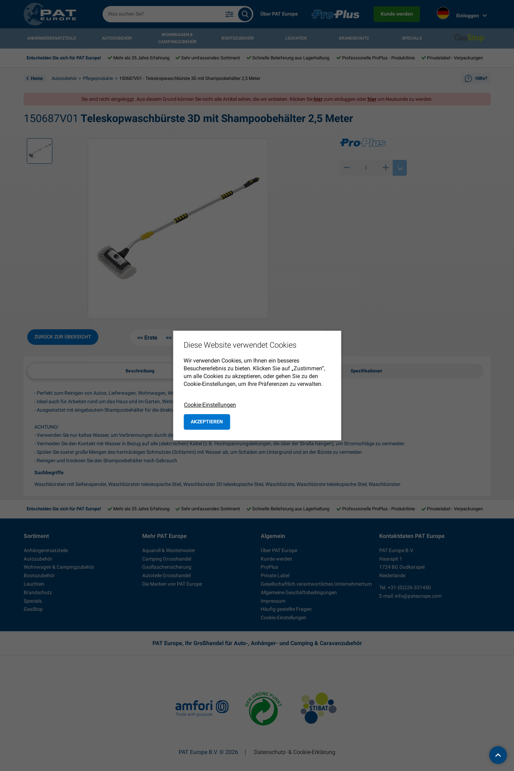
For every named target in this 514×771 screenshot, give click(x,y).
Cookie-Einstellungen (210, 404)
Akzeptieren (207, 421)
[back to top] (498, 755)
